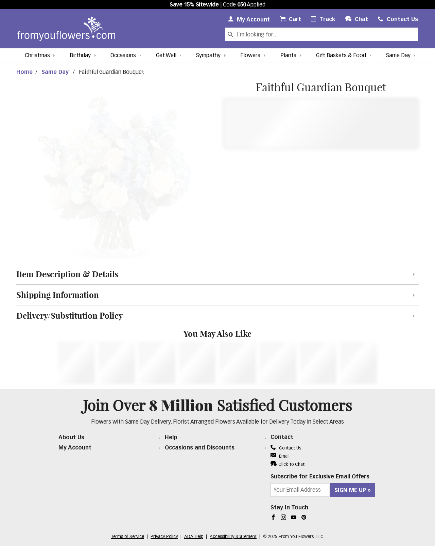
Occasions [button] (123, 56)
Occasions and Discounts (199, 448)
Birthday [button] (80, 56)
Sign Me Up (350, 490)
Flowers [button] (250, 56)
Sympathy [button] (208, 56)
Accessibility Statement (233, 537)
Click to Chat (287, 464)
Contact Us (286, 448)
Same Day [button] (398, 56)
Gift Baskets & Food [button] (341, 56)
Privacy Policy (164, 537)
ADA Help (193, 537)
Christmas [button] (37, 56)
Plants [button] (288, 56)
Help (171, 438)
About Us (71, 438)
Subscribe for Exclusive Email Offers (320, 477)
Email (280, 456)
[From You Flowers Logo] (66, 28)
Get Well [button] (166, 56)
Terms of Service (127, 537)
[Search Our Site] (327, 34)
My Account (74, 448)
